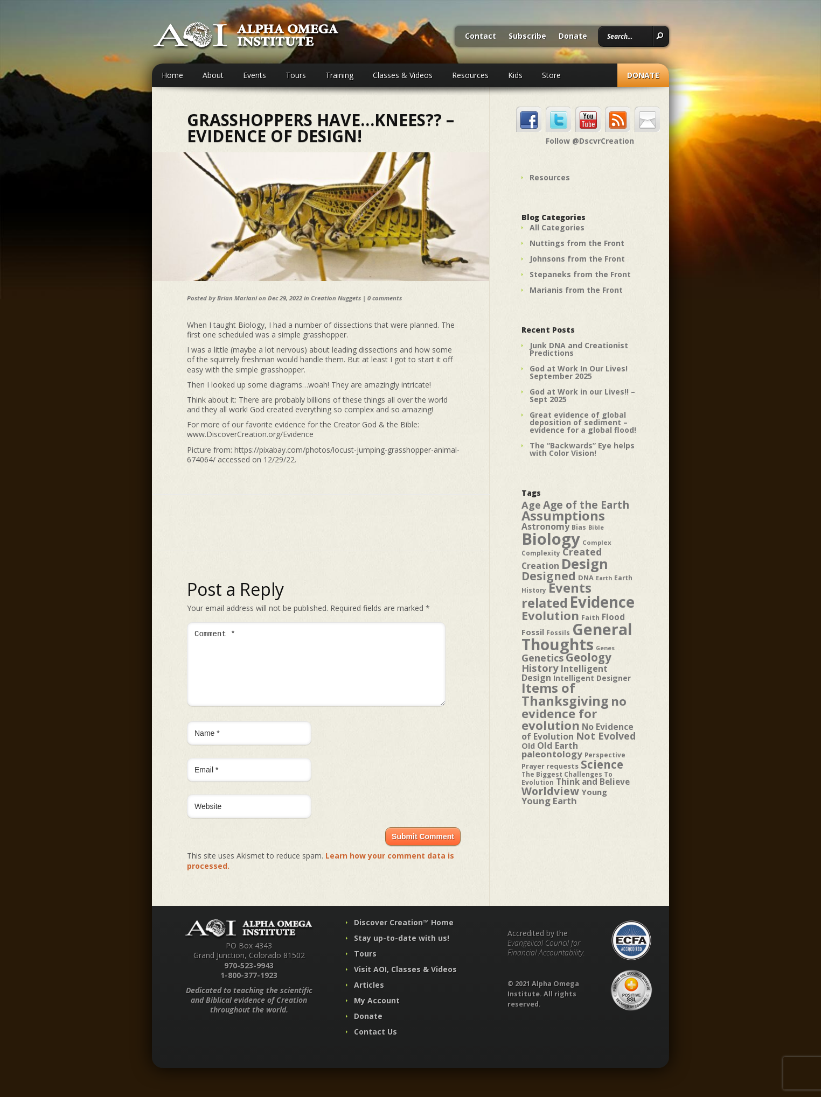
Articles (369, 998)
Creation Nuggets (336, 298)
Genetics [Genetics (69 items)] (542, 657)
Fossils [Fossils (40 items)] (558, 632)
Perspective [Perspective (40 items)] (605, 755)
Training (339, 75)
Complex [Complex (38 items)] (596, 542)
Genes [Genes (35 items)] (605, 648)
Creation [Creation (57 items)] (540, 566)
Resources (470, 75)
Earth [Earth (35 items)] (604, 578)
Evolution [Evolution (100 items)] (550, 615)
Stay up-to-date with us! (401, 951)
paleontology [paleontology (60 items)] (551, 754)
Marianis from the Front (576, 290)
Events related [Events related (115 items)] (556, 595)
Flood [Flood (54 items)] (613, 617)
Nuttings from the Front (577, 243)
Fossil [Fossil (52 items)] (532, 632)
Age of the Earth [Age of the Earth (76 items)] (586, 504)
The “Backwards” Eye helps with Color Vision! (582, 449)
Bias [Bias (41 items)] (579, 527)
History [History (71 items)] (540, 667)
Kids (515, 75)
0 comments (384, 298)
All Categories (557, 227)
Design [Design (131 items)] (584, 563)
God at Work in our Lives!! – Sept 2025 (582, 395)
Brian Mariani (237, 298)
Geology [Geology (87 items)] (588, 657)
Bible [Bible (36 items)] (596, 527)
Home (172, 75)
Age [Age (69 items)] (531, 504)
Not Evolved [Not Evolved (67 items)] (606, 735)
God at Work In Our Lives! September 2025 (579, 372)
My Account (377, 1013)
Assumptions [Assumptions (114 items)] (563, 515)
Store (551, 75)
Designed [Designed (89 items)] (548, 575)
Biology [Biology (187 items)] (550, 539)
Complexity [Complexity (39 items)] (540, 552)
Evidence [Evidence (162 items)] (602, 602)
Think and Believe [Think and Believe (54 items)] (593, 781)
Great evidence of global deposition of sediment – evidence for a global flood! (583, 422)
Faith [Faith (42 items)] (590, 617)
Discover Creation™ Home (404, 935)
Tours (296, 75)
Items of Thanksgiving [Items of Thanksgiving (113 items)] (565, 694)
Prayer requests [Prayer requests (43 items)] (550, 766)
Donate (573, 36)
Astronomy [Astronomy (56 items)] (545, 526)
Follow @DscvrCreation (590, 141)
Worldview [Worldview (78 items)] (550, 791)
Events (254, 75)
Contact (480, 36)
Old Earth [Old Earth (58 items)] (557, 745)
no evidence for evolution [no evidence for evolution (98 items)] (574, 713)
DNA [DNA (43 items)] (586, 577)
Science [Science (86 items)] (602, 764)
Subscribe (527, 36)
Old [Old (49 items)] (528, 746)
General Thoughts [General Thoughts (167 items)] (576, 637)
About (213, 75)
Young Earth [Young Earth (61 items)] (549, 800)
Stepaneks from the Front (580, 274)
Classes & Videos (403, 75)
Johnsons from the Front (577, 259)
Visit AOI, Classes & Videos (405, 982)
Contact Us (375, 1044)
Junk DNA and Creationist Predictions (579, 349)
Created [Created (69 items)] (582, 551)
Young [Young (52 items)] (594, 791)
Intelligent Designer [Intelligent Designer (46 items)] (592, 678)
